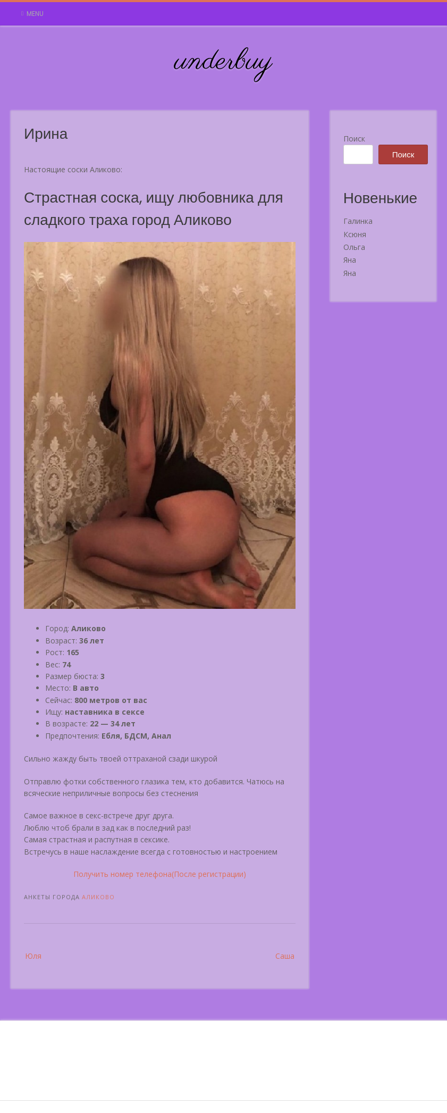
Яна (349, 260)
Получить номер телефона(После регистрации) (159, 874)
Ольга (354, 247)
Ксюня (354, 234)
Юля (33, 956)
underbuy (223, 62)
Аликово (98, 897)
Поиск (354, 138)
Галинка (358, 221)
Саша (284, 956)
